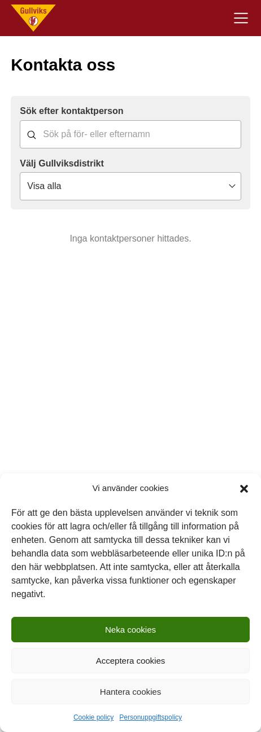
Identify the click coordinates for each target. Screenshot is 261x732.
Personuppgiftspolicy (150, 717)
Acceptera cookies (131, 660)
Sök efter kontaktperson (71, 111)
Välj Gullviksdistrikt (62, 163)
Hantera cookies (130, 691)
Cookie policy (93, 717)
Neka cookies (130, 629)
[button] (244, 488)
